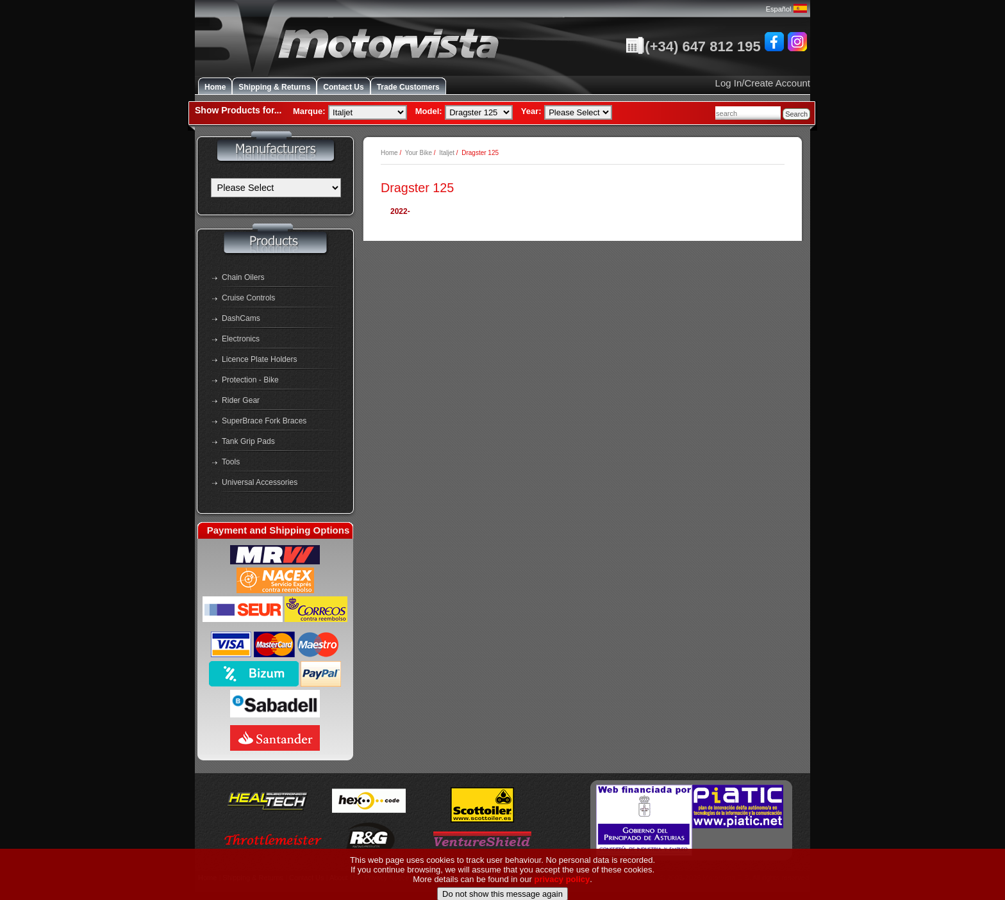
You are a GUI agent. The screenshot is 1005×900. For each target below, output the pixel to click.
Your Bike (418, 152)
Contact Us (343, 87)
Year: (531, 111)
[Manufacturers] (276, 187)
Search (796, 114)
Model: (428, 111)
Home (215, 87)
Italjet (446, 152)
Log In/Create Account (762, 83)
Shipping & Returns (274, 87)
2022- (400, 211)
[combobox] (748, 113)
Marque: (309, 111)
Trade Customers (408, 87)
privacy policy (562, 894)
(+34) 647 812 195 (693, 46)
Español (786, 9)
